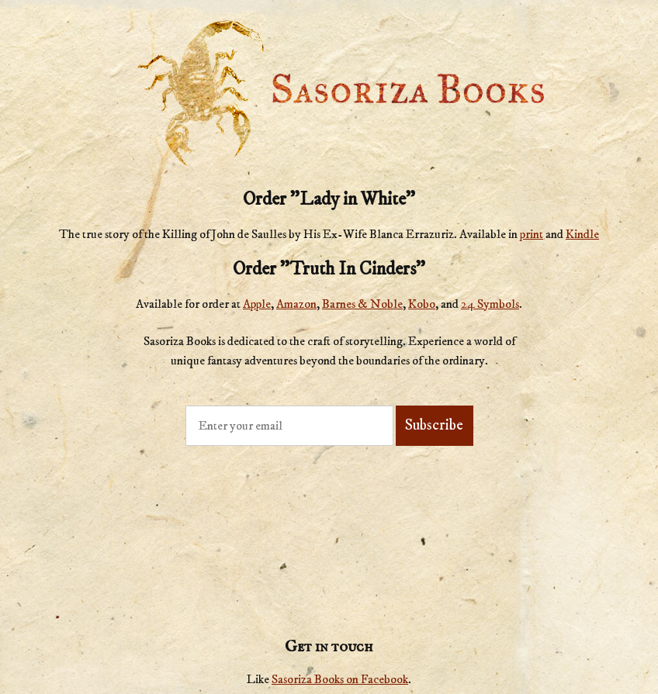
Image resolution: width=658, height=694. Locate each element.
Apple (257, 304)
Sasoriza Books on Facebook (340, 679)
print (531, 234)
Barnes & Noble (362, 304)
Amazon (296, 304)
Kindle (582, 234)
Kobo (421, 304)
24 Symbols (490, 304)
